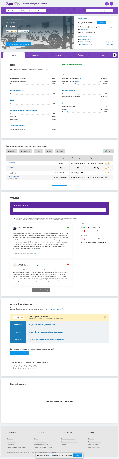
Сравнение (36, 55)
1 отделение (84, 29)
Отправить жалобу (93, 444)
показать (101, 22)
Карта (103, 55)
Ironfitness (11, 162)
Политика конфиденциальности (16, 447)
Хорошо (77, 455)
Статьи (36, 439)
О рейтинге (10, 444)
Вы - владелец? (82, 18)
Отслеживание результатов (69, 442)
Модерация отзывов (94, 447)
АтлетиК (11, 167)
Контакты (91, 439)
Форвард (11, 172)
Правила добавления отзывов (43, 447)
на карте (110, 27)
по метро (109, 11)
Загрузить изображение (41, 444)
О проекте (10, 439)
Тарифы (63, 444)
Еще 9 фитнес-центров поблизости (18, 44)
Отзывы (41, 10)
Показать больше (59, 183)
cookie (50, 455)
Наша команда (11, 442)
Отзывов (22, 31)
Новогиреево (84, 42)
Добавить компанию (40, 442)
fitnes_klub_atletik (85, 39)
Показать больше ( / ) (41, 290)
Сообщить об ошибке (94, 442)
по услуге (91, 11)
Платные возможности (68, 439)
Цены (31, 10)
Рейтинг (81, 55)
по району (100, 11)
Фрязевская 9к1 (33, 229)
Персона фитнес (13, 177)
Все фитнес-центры (16, 10)
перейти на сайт (85, 36)
